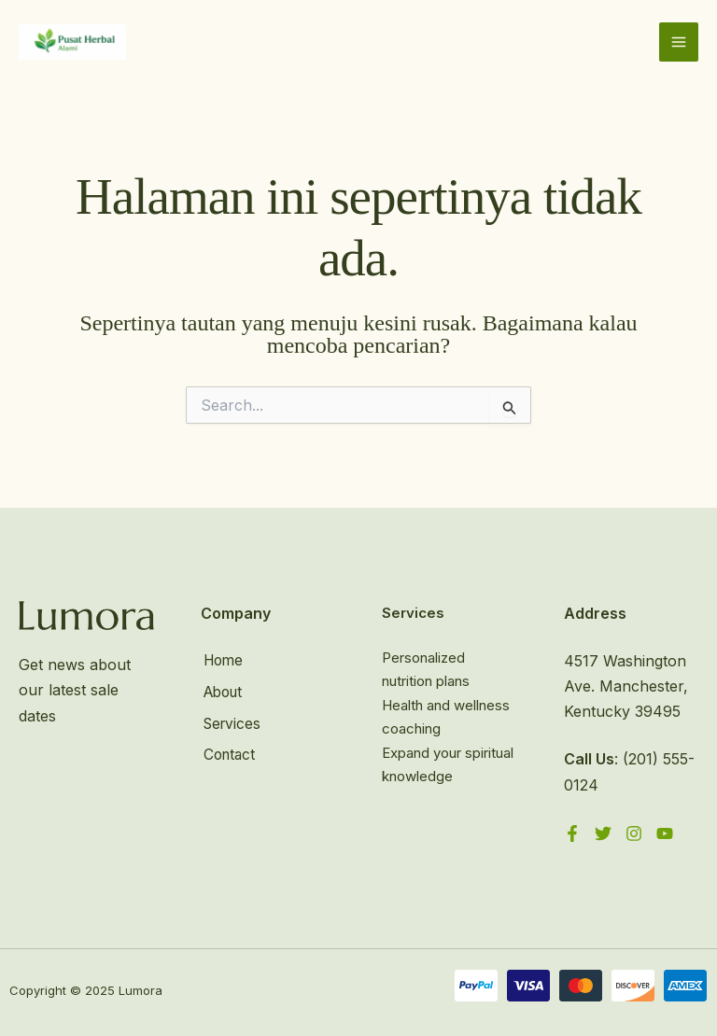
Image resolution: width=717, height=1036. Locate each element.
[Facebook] (572, 834)
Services (231, 721)
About (223, 690)
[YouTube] (664, 834)
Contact (228, 751)
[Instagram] (634, 834)
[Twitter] (603, 834)
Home (222, 660)
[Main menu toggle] (678, 43)
